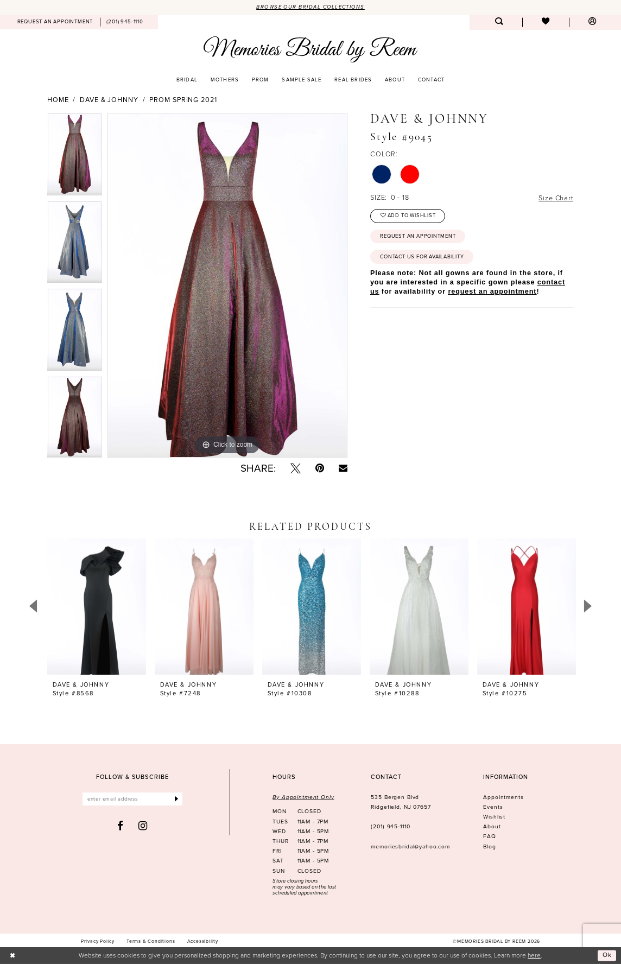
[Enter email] (133, 799)
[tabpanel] (74, 157)
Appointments (503, 797)
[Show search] (499, 22)
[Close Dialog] (13, 955)
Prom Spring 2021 (183, 100)
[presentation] (96, 606)
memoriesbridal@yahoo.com (410, 846)
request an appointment (492, 291)
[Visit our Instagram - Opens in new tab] (143, 826)
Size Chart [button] (555, 197)
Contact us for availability (422, 257)
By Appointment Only (303, 797)
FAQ (489, 836)
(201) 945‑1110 (390, 826)
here (534, 955)
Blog (489, 846)
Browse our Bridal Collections (310, 7)
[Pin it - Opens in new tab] (319, 468)
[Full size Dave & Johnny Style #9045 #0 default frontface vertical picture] (227, 285)
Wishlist (494, 817)
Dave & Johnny (109, 100)
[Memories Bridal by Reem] (310, 49)
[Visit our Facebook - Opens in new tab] (120, 826)
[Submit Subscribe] (176, 799)
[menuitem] (55, 22)
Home (58, 100)
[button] (592, 22)
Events (493, 807)
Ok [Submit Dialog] (607, 955)
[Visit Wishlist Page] (545, 22)
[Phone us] (125, 22)
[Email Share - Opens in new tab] (343, 468)
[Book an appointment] (55, 22)
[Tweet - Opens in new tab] (295, 468)
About (491, 826)
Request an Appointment (417, 236)
